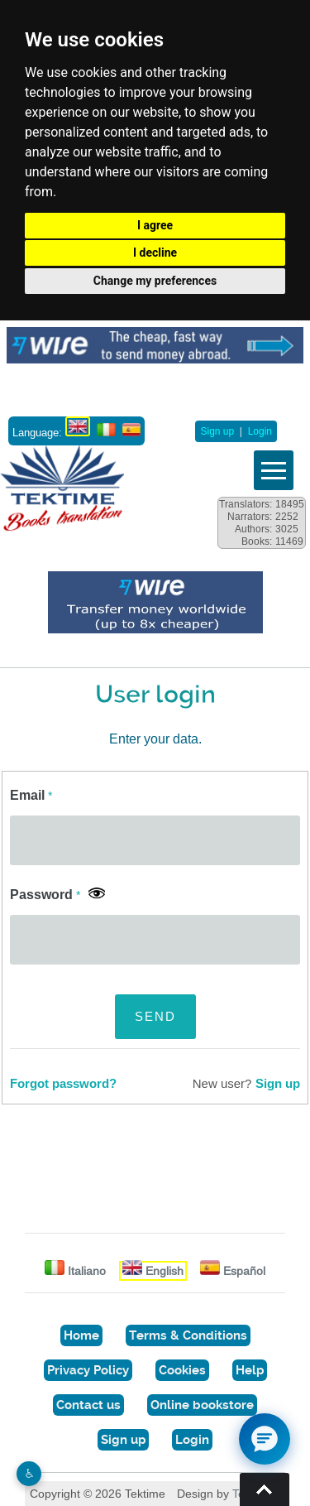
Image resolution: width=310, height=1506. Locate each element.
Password (45, 894)
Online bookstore (202, 1405)
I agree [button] (155, 225)
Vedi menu (273, 470)
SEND (155, 1016)
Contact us (88, 1405)
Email (31, 795)
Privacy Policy (88, 1370)
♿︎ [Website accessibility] (29, 1473)
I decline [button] (155, 252)
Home (81, 1335)
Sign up (217, 431)
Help (250, 1370)
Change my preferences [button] (155, 280)
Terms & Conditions (188, 1335)
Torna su (264, 1489)
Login (260, 431)
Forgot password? (63, 1083)
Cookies (182, 1370)
